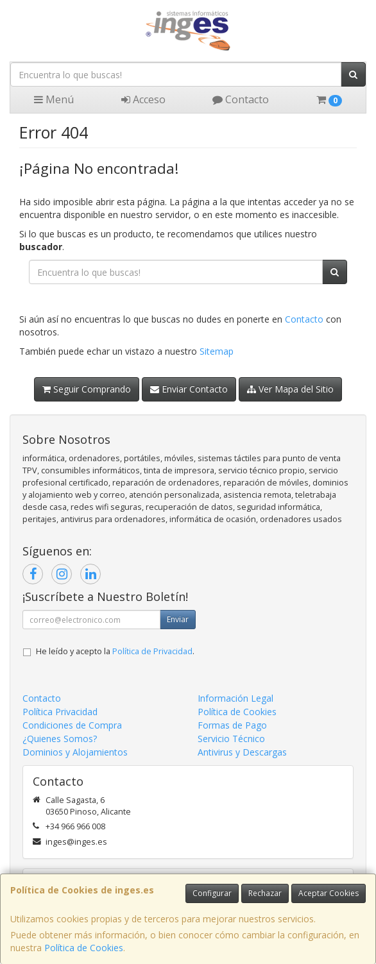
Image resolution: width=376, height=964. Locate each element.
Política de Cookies (83, 948)
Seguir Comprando (86, 389)
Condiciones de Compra (72, 725)
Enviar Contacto (189, 389)
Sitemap (217, 351)
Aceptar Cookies (328, 893)
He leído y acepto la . (115, 651)
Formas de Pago (232, 725)
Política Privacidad (60, 712)
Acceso (143, 99)
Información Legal (235, 698)
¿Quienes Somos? (59, 738)
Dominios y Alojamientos (75, 752)
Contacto (240, 99)
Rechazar (265, 893)
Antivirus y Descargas (242, 752)
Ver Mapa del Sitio (290, 389)
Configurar (212, 893)
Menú (54, 99)
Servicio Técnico (231, 738)
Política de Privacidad (152, 651)
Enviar (178, 619)
